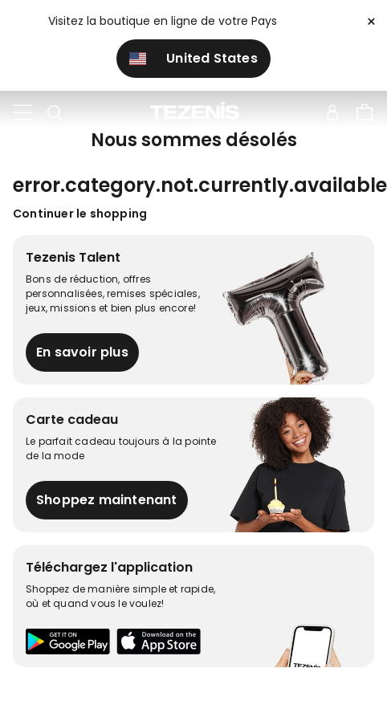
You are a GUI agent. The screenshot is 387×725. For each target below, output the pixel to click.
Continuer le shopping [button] (80, 214)
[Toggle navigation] (22, 113)
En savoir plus (82, 352)
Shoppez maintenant (106, 500)
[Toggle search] (54, 113)
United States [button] (193, 58)
